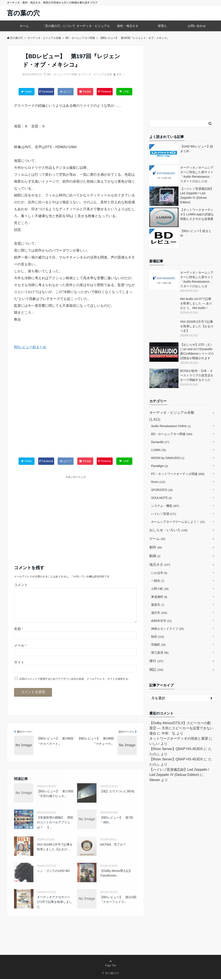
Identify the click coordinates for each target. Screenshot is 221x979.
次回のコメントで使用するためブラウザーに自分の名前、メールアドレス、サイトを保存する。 (75, 685)
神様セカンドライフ (167, 628)
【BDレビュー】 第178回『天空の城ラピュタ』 (55, 800)
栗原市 (157, 604)
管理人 (162, 26)
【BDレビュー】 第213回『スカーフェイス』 (118, 906)
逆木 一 (120, 74)
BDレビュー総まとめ (30, 347)
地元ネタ (159, 564)
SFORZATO (162, 490)
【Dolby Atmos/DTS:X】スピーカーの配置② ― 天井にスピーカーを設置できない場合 (181, 728)
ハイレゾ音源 (163, 513)
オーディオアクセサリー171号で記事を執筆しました (54, 908)
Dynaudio (160, 442)
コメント (21, 585)
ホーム (24, 26)
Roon (158, 482)
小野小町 (160, 589)
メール (20, 652)
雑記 (156, 669)
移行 (156, 661)
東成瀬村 (159, 596)
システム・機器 (165, 506)
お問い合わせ (197, 26)
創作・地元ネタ (127, 26)
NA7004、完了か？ (113, 851)
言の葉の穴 (23, 13)
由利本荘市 (161, 620)
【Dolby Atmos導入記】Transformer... (116, 880)
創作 (155, 547)
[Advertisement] (75, 408)
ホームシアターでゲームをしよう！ (178, 521)
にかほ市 (159, 573)
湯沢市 (159, 612)
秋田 (157, 636)
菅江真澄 (160, 652)
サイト (19, 669)
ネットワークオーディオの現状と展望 (178, 738)
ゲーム (157, 538)
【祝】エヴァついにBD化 (117, 798)
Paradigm (159, 466)
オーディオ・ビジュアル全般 (95, 74)
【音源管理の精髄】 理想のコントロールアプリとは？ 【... (55, 829)
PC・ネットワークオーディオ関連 (177, 474)
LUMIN (158, 450)
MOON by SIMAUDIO (167, 458)
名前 (18, 636)
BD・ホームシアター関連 (62, 74)
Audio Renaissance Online (171, 426)
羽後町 (158, 644)
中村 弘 (168, 733)
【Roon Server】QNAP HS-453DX (176, 749)
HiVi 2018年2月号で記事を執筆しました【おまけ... (55, 854)
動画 (154, 556)
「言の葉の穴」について (58, 26)
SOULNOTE (161, 498)
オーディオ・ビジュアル (93, 26)
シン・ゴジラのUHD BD (53, 877)
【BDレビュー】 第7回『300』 (116, 827)
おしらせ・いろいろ (168, 530)
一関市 (157, 581)
